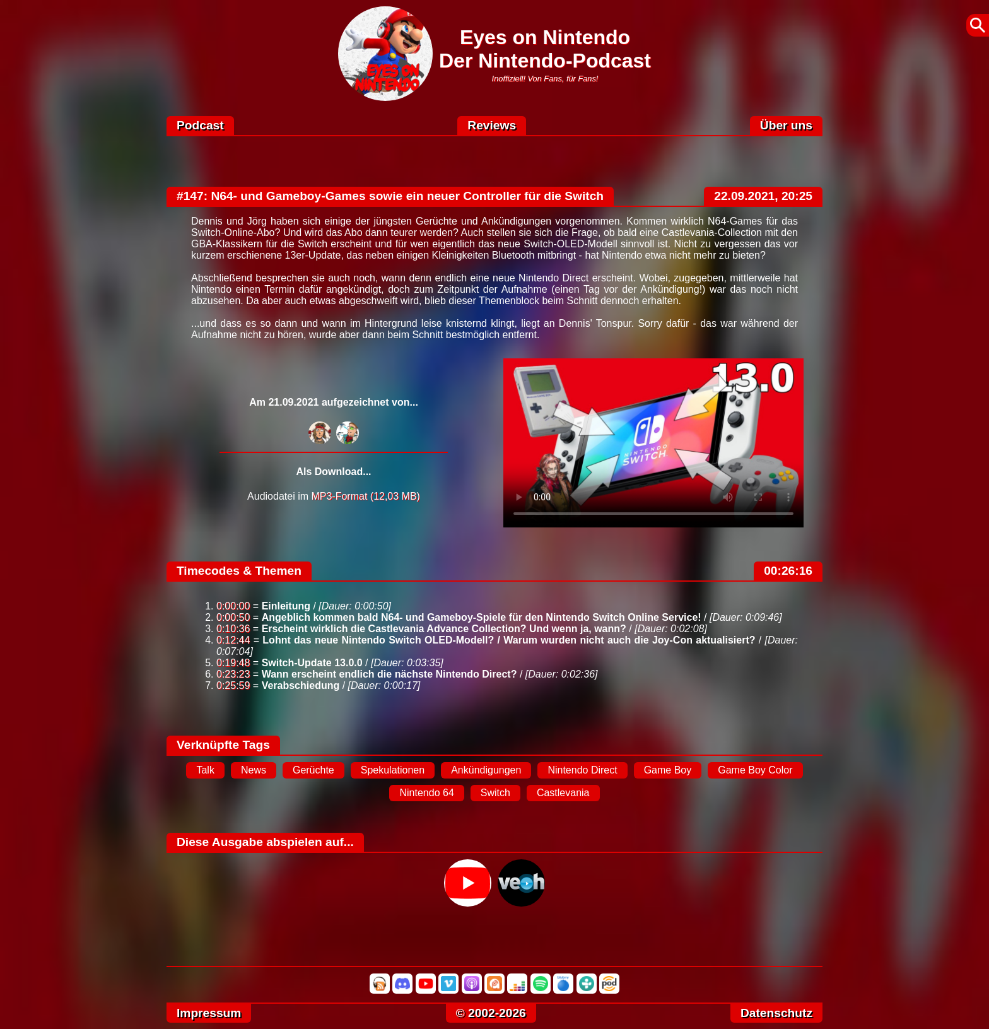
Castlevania (563, 792)
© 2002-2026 (491, 1013)
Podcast (200, 125)
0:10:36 (233, 628)
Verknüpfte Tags (223, 744)
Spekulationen (392, 770)
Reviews (491, 125)
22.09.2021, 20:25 (763, 196)
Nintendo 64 (426, 792)
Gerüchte (313, 770)
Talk (205, 770)
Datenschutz (776, 1013)
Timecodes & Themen (239, 570)
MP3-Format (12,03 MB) (365, 496)
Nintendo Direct (582, 770)
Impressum (209, 1013)
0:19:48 (233, 662)
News (253, 770)
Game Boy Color (755, 770)
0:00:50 (233, 617)
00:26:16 (788, 570)
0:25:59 (233, 685)
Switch (495, 792)
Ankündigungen (486, 770)
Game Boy (668, 770)
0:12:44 (233, 640)
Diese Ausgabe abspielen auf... (265, 842)
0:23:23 (233, 674)
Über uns (786, 125)
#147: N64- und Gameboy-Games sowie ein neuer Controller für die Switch (390, 196)
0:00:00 (233, 606)
